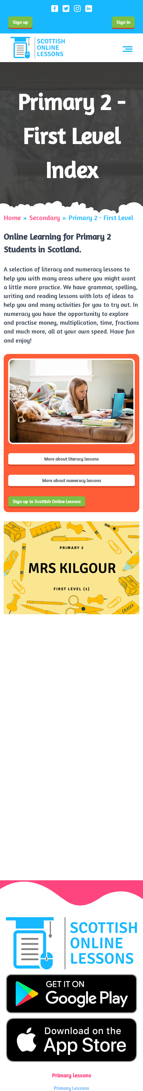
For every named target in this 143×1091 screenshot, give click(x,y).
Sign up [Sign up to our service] (20, 22)
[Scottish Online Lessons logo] (37, 48)
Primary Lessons (71, 1088)
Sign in (123, 22)
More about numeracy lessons (71, 480)
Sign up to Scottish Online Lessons (47, 501)
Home (12, 217)
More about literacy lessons (71, 459)
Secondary (44, 217)
